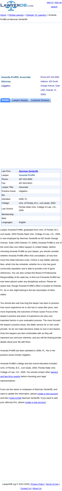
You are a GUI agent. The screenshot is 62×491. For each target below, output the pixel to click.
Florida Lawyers (16, 15)
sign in (50, 2)
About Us (37, 488)
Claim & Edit (15, 398)
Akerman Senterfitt (28, 171)
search (54, 6)
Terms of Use (52, 484)
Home (3, 15)
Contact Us (26, 488)
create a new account (47, 393)
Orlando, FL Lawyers (36, 15)
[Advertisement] (31, 49)
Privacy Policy (37, 484)
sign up (58, 2)
